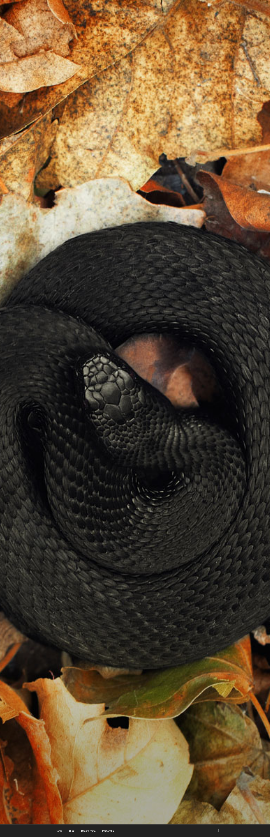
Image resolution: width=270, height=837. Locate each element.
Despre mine (88, 830)
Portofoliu (108, 830)
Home (59, 830)
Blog (71, 830)
